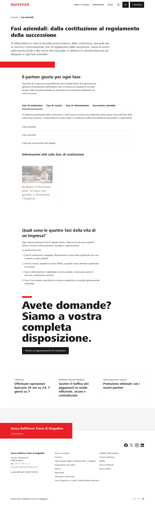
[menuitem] (81, 5)
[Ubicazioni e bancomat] (64, 476)
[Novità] (57, 469)
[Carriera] (58, 457)
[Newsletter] (59, 472)
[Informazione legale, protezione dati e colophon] (75, 461)
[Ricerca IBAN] (105, 469)
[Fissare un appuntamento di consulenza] (45, 350)
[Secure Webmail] (106, 465)
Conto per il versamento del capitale (38, 143)
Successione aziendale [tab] (104, 105)
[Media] (102, 461)
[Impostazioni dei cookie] (65, 465)
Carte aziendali (29, 135)
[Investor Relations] (107, 457)
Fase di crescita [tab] (54, 105)
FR (139, 499)
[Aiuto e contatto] (62, 453)
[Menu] (125, 5)
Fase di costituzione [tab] (32, 105)
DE (134, 499)
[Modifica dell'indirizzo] (109, 453)
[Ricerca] (118, 5)
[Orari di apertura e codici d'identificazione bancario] (77, 480)
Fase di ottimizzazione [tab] (77, 105)
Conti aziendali (29, 126)
